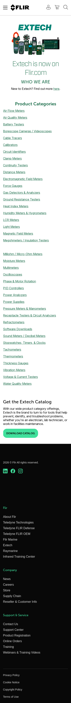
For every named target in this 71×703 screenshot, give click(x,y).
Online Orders (12, 641)
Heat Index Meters (15, 206)
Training (8, 646)
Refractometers (13, 322)
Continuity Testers (15, 165)
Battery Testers (13, 124)
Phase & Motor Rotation (19, 281)
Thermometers (13, 356)
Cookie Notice (11, 682)
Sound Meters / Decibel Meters (24, 336)
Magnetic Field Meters (18, 233)
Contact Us (10, 624)
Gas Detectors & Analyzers (21, 192)
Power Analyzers (15, 295)
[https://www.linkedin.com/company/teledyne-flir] (5, 471)
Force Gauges (12, 186)
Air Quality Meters (15, 117)
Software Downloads (17, 329)
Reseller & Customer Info (20, 601)
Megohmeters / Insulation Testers (26, 240)
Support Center (13, 629)
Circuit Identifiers (14, 152)
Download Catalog (20, 433)
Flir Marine (10, 539)
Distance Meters (14, 172)
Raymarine (10, 551)
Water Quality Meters (17, 384)
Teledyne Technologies (18, 522)
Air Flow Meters (14, 111)
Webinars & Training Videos (21, 652)
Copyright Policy (12, 689)
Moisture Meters (14, 261)
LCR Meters (11, 220)
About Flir (9, 516)
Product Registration (16, 635)
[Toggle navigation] (5, 7)
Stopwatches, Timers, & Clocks (24, 343)
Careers (8, 584)
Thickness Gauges (15, 363)
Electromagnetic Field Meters (23, 179)
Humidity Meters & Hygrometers (24, 213)
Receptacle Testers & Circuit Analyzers (29, 315)
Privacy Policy (11, 675)
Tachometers (12, 349)
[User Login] (46, 8)
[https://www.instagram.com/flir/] (20, 471)
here (56, 89)
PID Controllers (13, 288)
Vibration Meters (14, 370)
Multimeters (11, 268)
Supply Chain (12, 596)
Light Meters (11, 227)
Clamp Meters (12, 158)
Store (6, 590)
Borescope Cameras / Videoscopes (27, 131)
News (7, 579)
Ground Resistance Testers (21, 199)
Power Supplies (13, 302)
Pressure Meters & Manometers (24, 308)
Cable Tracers (12, 138)
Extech (7, 545)
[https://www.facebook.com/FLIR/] (13, 471)
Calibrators (10, 145)
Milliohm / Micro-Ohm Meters (22, 254)
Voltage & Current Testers (20, 377)
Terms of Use (11, 696)
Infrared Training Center (19, 556)
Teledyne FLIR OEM (16, 533)
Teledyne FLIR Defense (19, 528)
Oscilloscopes (12, 274)
